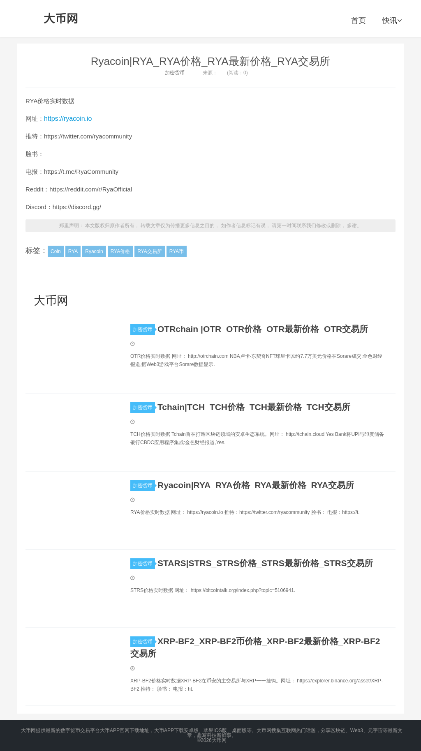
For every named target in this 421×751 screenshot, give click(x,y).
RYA (73, 251)
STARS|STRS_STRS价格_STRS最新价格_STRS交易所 (265, 563)
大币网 (61, 18)
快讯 (392, 20)
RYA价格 (120, 251)
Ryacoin (94, 251)
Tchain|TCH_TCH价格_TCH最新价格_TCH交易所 (253, 407)
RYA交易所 (149, 251)
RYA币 (176, 251)
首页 (358, 20)
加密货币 (175, 73)
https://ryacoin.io (68, 118)
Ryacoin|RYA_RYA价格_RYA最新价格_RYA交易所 (210, 61)
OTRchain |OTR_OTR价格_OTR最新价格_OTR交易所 (262, 329)
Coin (56, 251)
